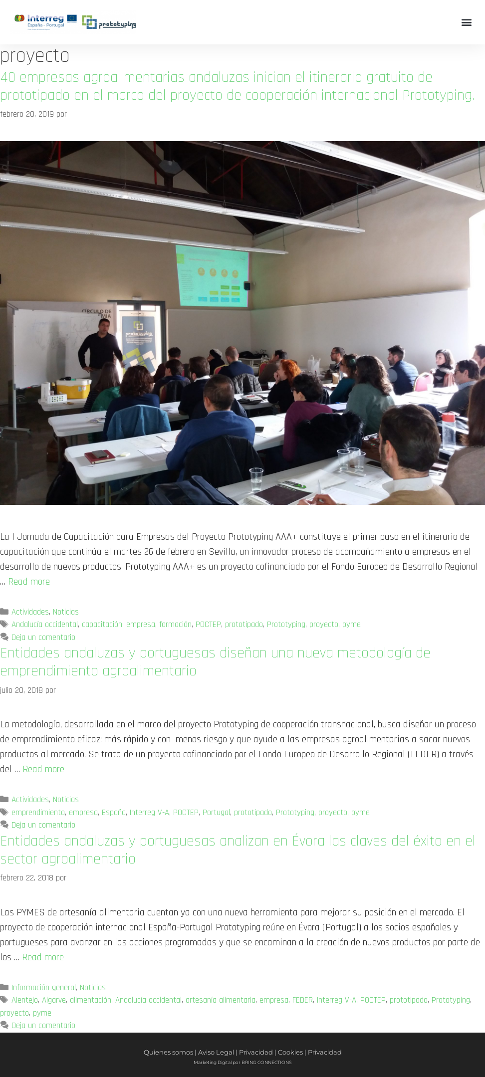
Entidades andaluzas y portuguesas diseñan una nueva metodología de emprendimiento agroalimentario (215, 662)
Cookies (290, 1052)
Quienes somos (168, 1052)
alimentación (90, 1000)
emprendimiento (38, 812)
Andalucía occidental (44, 624)
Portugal (216, 812)
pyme (351, 624)
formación (175, 624)
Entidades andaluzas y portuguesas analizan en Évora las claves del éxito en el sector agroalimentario (238, 850)
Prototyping (286, 624)
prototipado (244, 624)
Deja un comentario (43, 637)
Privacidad (256, 1052)
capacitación (102, 624)
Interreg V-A (149, 812)
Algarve (54, 1000)
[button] (467, 22)
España (114, 812)
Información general (43, 987)
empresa (140, 624)
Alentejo (24, 1000)
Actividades (30, 612)
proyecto (323, 624)
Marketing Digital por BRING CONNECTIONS (242, 1062)
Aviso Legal (216, 1052)
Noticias (66, 612)
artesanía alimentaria (220, 1000)
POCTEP (208, 624)
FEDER (302, 1000)
